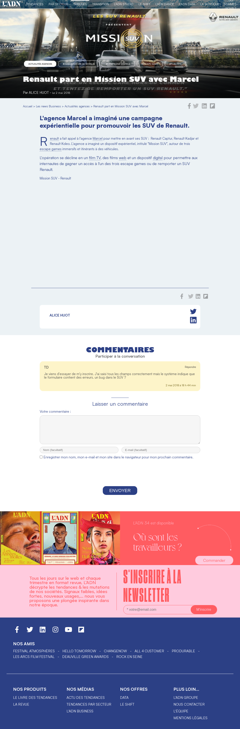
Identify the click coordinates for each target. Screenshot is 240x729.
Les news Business (48, 106)
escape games (51, 149)
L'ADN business (80, 715)
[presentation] (120, 477)
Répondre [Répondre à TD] (190, 367)
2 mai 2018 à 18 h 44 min (181, 385)
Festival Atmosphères (34, 655)
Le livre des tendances (35, 701)
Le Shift (144, 4)
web (122, 157)
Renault (54, 138)
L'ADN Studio (123, 4)
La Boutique (209, 4)
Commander (214, 564)
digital (158, 157)
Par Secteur (58, 4)
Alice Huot (39, 92)
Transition (100, 4)
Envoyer (120, 494)
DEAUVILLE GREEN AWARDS (85, 660)
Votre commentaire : (55, 411)
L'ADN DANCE (165, 4)
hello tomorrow (79, 655)
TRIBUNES (80, 4)
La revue (21, 708)
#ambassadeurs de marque (79, 64)
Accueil (27, 106)
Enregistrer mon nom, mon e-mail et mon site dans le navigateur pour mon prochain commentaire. (118, 461)
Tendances (34, 4)
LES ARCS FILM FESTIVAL (34, 660)
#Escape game (149, 64)
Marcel (98, 138)
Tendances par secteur (89, 708)
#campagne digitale (118, 64)
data (124, 701)
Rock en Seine (129, 660)
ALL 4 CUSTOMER (149, 655)
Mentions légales (190, 722)
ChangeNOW (115, 655)
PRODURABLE (183, 655)
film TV (95, 157)
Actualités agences (40, 64)
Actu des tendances (86, 701)
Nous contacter (189, 708)
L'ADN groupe (185, 701)
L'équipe (180, 715)
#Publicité (175, 64)
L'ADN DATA (187, 4)
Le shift (127, 708)
